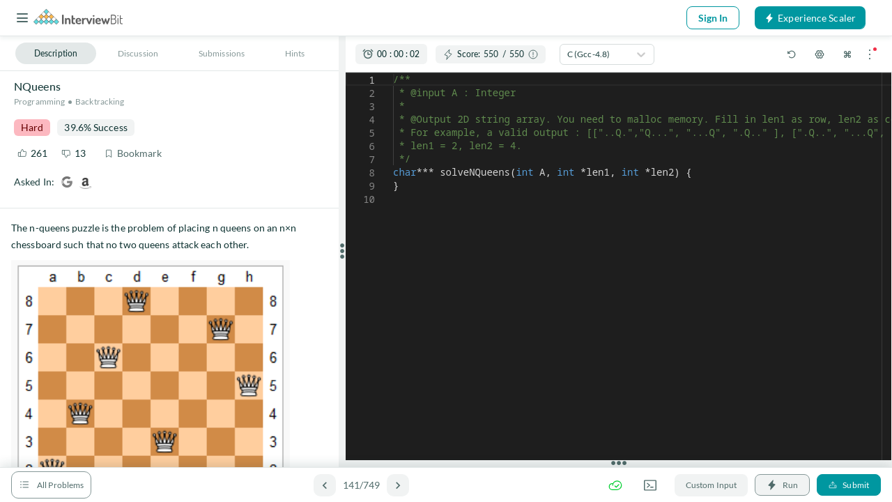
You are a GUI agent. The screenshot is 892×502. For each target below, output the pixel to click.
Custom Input (711, 485)
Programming (39, 101)
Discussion (138, 53)
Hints (295, 53)
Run (782, 485)
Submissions (222, 53)
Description (55, 53)
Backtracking (99, 101)
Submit (849, 485)
